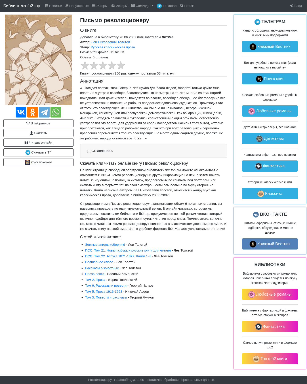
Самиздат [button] (141, 6)
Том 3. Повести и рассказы (106, 297)
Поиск (187, 6)
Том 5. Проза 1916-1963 (103, 291)
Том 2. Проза (95, 280)
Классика (269, 193)
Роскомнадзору (100, 380)
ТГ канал (167, 6)
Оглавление (100, 151)
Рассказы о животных (102, 268)
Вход (296, 6)
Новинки (53, 6)
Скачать (38, 133)
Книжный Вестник (270, 46)
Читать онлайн (38, 143)
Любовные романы (269, 111)
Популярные (77, 6)
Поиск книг (270, 79)
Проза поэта (94, 274)
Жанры (99, 6)
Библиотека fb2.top (21, 5)
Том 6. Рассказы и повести (105, 285)
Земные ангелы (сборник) (105, 244)
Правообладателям (129, 380)
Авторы (119, 6)
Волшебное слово (99, 262)
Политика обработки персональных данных (181, 380)
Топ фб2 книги (270, 359)
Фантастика (270, 166)
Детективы (270, 138)
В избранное (38, 123)
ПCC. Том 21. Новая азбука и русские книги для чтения (128, 250)
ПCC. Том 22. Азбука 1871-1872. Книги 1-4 (118, 256)
